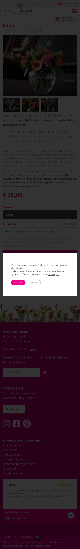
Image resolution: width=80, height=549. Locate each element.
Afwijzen (33, 282)
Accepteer (18, 282)
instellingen (53, 274)
